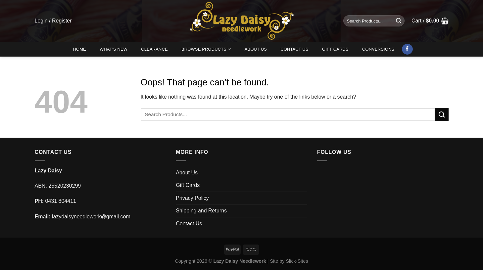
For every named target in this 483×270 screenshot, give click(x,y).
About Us (256, 49)
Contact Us (294, 49)
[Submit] (398, 20)
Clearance (154, 49)
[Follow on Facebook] (407, 49)
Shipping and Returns (201, 210)
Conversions (378, 49)
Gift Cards (335, 49)
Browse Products (206, 49)
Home (79, 49)
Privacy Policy (192, 198)
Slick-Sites (297, 261)
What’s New (113, 49)
